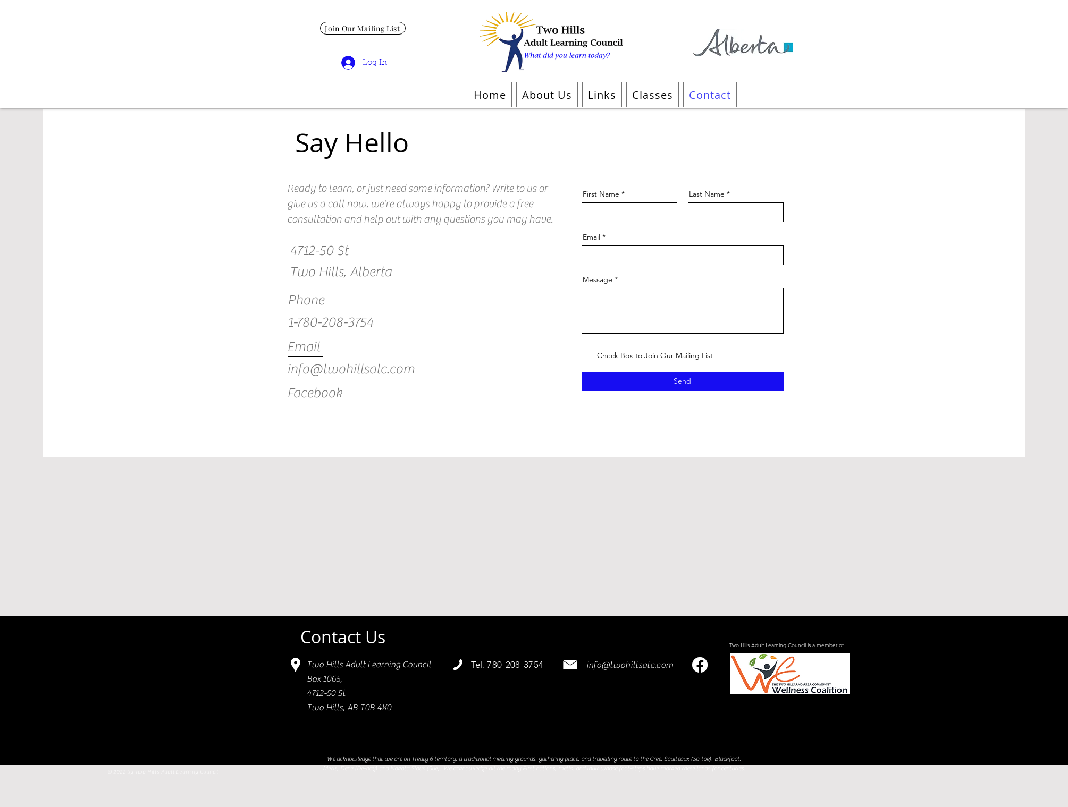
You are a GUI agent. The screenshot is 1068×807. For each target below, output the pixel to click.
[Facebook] (699, 665)
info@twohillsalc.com (630, 665)
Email (591, 237)
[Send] (683, 381)
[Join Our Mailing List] (363, 28)
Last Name (707, 194)
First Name (601, 194)
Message (597, 279)
